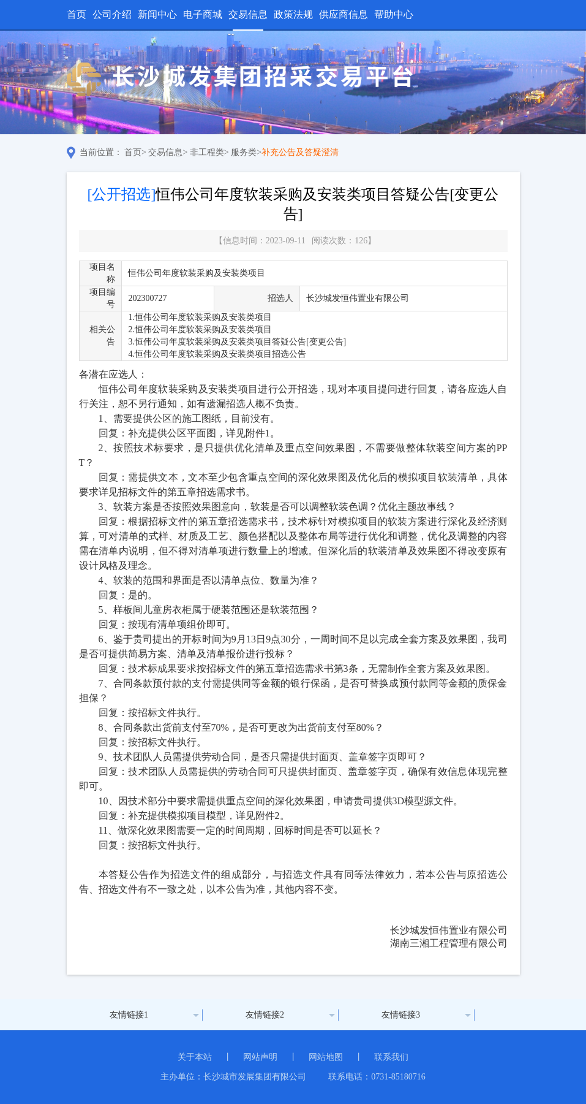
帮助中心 (393, 14)
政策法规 (293, 14)
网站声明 (260, 1057)
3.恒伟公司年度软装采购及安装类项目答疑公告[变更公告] (237, 341)
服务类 (244, 152)
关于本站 (195, 1057)
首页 (76, 14)
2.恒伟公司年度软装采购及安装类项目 (200, 329)
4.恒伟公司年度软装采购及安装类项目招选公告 (217, 354)
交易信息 (248, 14)
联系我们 (391, 1057)
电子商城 (202, 14)
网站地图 (326, 1057)
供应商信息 (343, 14)
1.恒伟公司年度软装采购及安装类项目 (200, 317)
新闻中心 (157, 14)
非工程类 (207, 152)
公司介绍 (112, 14)
